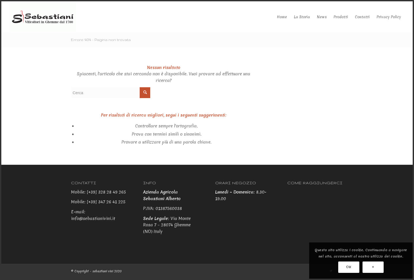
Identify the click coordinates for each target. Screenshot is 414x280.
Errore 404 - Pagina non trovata (101, 40)
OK (348, 267)
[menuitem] (282, 17)
